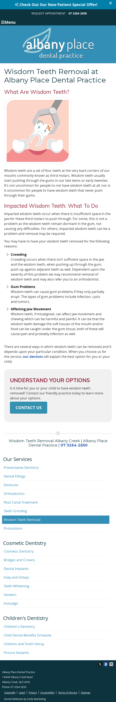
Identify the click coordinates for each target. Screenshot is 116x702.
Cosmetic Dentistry (19, 551)
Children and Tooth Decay (24, 644)
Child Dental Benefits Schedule (27, 635)
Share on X (100, 664)
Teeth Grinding (15, 511)
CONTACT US (29, 407)
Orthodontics (14, 493)
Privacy (33, 692)
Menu (8, 22)
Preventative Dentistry (21, 467)
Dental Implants (16, 568)
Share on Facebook (106, 664)
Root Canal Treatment (21, 502)
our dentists (33, 356)
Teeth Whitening (16, 586)
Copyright (9, 692)
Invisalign (11, 603)
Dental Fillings (14, 476)
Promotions (13, 528)
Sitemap (85, 692)
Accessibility (47, 692)
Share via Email (111, 664)
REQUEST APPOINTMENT (48, 13)
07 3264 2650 (78, 13)
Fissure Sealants (16, 652)
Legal (22, 692)
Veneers (10, 594)
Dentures (11, 485)
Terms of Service (67, 692)
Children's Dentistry (19, 626)
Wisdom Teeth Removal (22, 519)
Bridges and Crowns (19, 560)
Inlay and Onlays (16, 577)
